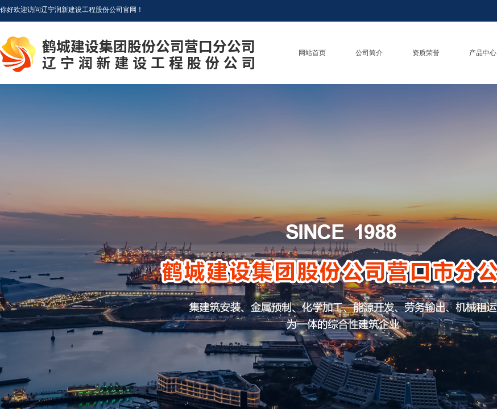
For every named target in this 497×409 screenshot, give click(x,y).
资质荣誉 (426, 53)
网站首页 (312, 53)
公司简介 (369, 53)
